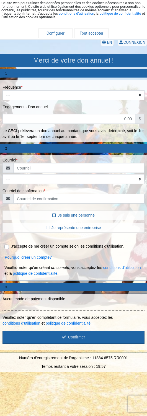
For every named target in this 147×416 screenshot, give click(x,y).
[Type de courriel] (73, 179)
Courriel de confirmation (23, 191)
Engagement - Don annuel (25, 107)
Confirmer (73, 337)
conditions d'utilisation (76, 13)
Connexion (132, 42)
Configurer (56, 33)
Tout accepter (92, 33)
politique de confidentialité (120, 13)
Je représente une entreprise (73, 227)
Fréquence (11, 87)
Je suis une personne (73, 214)
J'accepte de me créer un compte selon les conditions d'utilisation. (67, 246)
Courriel (9, 160)
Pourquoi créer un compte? (28, 257)
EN (107, 42)
